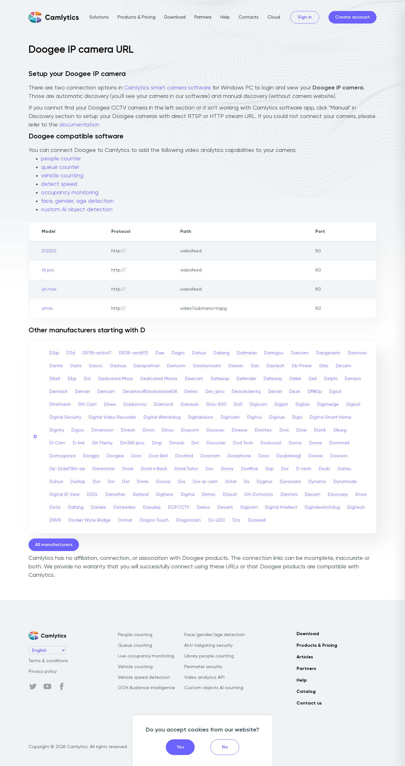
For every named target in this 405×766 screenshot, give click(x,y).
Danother (115, 494)
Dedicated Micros (158, 379)
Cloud (273, 17)
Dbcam (343, 366)
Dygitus (264, 481)
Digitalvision (200, 417)
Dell (313, 379)
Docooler (216, 443)
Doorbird (184, 456)
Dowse (315, 456)
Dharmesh (60, 404)
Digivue (277, 417)
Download (175, 17)
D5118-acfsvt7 (96, 353)
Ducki (324, 469)
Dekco (203, 507)
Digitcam (230, 417)
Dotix (55, 507)
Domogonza (63, 456)
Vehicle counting (135, 667)
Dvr (111, 481)
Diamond (163, 404)
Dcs (236, 520)
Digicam (249, 507)
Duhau (344, 469)
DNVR (55, 520)
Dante (56, 366)
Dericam (106, 391)
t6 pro (48, 270)
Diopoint (190, 430)
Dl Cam (57, 443)
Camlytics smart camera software (167, 88)
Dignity (57, 430)
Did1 (238, 404)
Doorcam (210, 456)
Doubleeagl (288, 456)
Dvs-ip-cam (205, 481)
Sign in (305, 17)
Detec (191, 391)
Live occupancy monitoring (146, 656)
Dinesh (128, 430)
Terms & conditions (48, 661)
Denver (82, 391)
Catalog (306, 691)
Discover (215, 430)
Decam (312, 494)
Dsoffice (249, 469)
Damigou (273, 353)
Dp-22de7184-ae (67, 469)
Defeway (273, 379)
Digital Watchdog (162, 417)
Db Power (302, 366)
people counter (61, 159)
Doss (264, 456)
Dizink (320, 430)
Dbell (55, 379)
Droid (127, 469)
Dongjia (91, 456)
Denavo (353, 379)
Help (225, 17)
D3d (70, 353)
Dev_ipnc (214, 391)
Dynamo (317, 481)
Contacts (249, 17)
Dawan (236, 366)
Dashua (118, 366)
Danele (98, 507)
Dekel (295, 379)
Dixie (302, 430)
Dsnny (227, 469)
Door (136, 456)
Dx (246, 481)
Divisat (230, 494)
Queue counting (135, 645)
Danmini (289, 494)
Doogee (115, 456)
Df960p (315, 391)
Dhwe (110, 404)
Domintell (339, 443)
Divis (284, 430)
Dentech (59, 391)
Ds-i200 (216, 520)
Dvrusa (163, 481)
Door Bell (158, 456)
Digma (188, 494)
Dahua (199, 353)
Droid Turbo (186, 469)
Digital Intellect (281, 507)
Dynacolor (290, 481)
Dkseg (340, 430)
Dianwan (190, 404)
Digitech (356, 507)
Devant (225, 507)
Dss (285, 469)
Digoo (77, 430)
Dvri (125, 481)
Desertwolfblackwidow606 (150, 391)
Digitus (254, 417)
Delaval (141, 494)
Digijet (281, 404)
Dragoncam (188, 520)
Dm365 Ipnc (132, 443)
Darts (76, 366)
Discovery (338, 494)
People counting (135, 635)
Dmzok (177, 443)
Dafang (75, 507)
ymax (47, 308)
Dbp (72, 379)
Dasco (96, 366)
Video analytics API (204, 677)
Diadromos (135, 404)
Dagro (178, 353)
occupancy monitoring (69, 193)
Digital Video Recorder (112, 417)
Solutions (99, 17)
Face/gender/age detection (214, 635)
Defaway (220, 379)
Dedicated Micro (115, 379)
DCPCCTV (178, 507)
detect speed (59, 184)
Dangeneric (328, 353)
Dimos (208, 494)
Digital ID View (65, 494)
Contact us (309, 703)
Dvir (96, 481)
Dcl (87, 379)
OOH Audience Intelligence (146, 688)
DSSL (92, 494)
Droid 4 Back (154, 469)
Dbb (323, 366)
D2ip (54, 353)
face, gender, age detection (77, 201)
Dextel (275, 391)
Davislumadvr (207, 366)
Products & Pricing (136, 17)
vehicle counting (62, 176)
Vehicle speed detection (144, 677)
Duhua (56, 481)
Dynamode (345, 481)
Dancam (300, 353)
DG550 (49, 251)
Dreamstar (103, 469)
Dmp (157, 443)
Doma (295, 443)
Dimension (102, 430)
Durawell (257, 520)
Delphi (330, 379)
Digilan (303, 404)
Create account (352, 17)
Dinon (149, 430)
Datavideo (124, 507)
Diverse (239, 430)
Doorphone (239, 456)
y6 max (49, 289)
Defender (246, 379)
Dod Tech (243, 443)
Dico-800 (216, 404)
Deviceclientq (246, 391)
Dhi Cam (87, 404)
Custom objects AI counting (213, 688)
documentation (79, 125)
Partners (203, 17)
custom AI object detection (77, 209)
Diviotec (263, 430)
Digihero (164, 494)
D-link (79, 443)
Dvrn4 (143, 481)
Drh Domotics (259, 494)
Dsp (270, 469)
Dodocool (270, 443)
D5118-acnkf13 (133, 353)
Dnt (195, 443)
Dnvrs (361, 494)
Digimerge (328, 404)
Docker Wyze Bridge (90, 520)
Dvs (181, 481)
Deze (294, 391)
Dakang (221, 353)
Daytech (275, 366)
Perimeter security (203, 667)
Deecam (194, 379)
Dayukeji (151, 507)
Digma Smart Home (330, 417)
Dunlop (78, 481)
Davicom (176, 366)
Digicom (258, 404)
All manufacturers (53, 545)
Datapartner (147, 366)
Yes (180, 747)
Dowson (338, 456)
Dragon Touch (154, 520)
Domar (125, 520)
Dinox (168, 430)
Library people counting (209, 656)
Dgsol (335, 391)
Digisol (353, 404)
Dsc (209, 469)
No (225, 747)
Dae (159, 353)
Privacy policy (43, 671)
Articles (305, 657)
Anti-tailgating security (208, 645)
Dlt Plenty (102, 443)
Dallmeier (247, 353)
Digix (297, 417)
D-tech (303, 469)
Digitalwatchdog (322, 507)
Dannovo (357, 353)
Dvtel (230, 481)
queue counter (60, 167)
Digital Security (65, 417)
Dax (255, 366)
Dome (315, 443)
